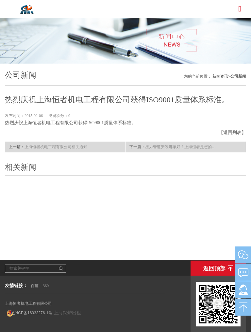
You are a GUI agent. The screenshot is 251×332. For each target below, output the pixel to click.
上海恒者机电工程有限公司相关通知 (56, 147)
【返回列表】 (232, 132)
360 (46, 285)
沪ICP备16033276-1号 (29, 313)
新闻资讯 (220, 76)
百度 (35, 285)
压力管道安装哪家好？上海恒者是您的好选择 (181, 147)
